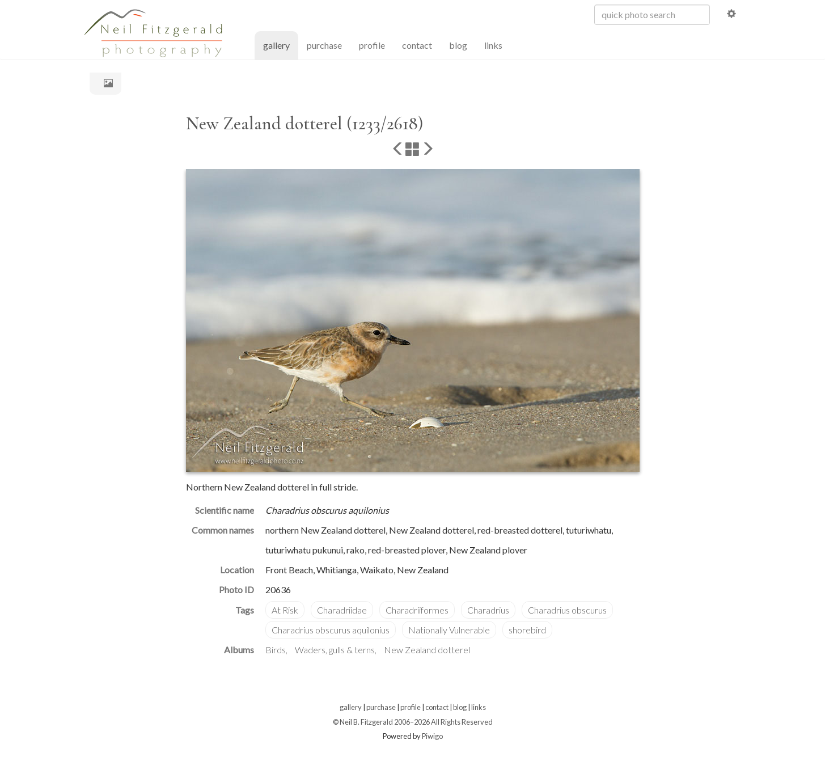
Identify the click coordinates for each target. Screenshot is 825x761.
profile (372, 45)
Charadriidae (342, 609)
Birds (275, 649)
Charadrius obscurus (567, 609)
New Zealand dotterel (427, 649)
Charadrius (488, 609)
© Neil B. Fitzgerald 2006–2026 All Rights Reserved (413, 721)
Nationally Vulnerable (449, 629)
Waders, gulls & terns (335, 649)
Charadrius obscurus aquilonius (331, 629)
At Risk (285, 609)
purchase (324, 45)
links (493, 45)
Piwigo (432, 736)
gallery (280, 44)
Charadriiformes (417, 609)
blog (458, 45)
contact (417, 45)
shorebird (527, 629)
